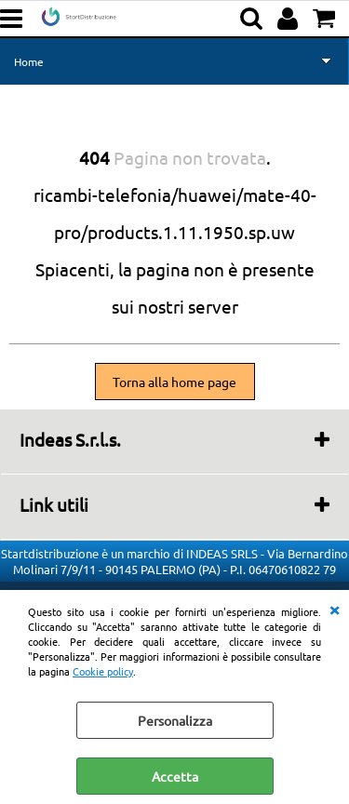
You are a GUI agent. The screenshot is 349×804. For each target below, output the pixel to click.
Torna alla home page (174, 381)
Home (29, 61)
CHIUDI (334, 608)
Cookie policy (103, 670)
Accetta (175, 776)
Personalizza (175, 720)
